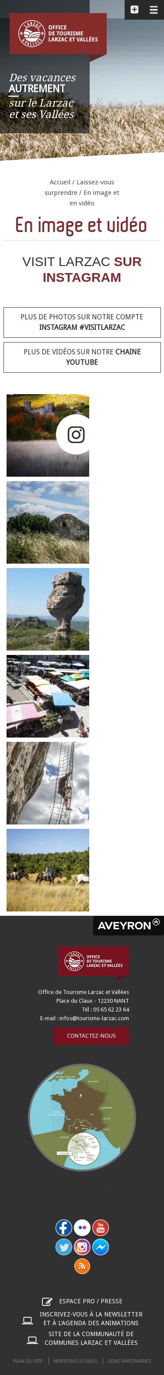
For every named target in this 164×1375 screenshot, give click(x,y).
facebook (64, 1227)
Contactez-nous (91, 1035)
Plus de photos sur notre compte (82, 322)
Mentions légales (75, 1361)
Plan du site (28, 1361)
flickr (82, 1227)
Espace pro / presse (90, 1301)
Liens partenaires (129, 1361)
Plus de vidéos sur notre (82, 357)
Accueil (60, 182)
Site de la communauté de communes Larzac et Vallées (91, 1338)
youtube (100, 1227)
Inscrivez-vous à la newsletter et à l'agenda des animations (91, 1319)
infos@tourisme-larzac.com (94, 1018)
